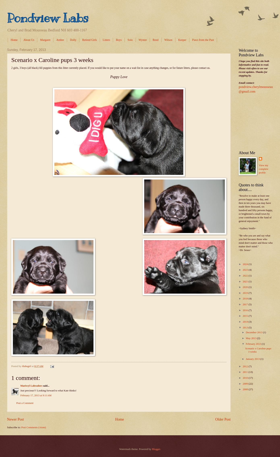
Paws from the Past (203, 39)
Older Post (223, 419)
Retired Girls (89, 39)
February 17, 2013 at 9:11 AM (36, 395)
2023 (246, 269)
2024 (246, 264)
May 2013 (251, 338)
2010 (246, 378)
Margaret (45, 39)
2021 (246, 281)
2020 (246, 287)
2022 (246, 275)
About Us (28, 39)
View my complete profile (263, 169)
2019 (246, 293)
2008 (246, 389)
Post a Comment (24, 403)
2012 (246, 366)
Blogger (156, 449)
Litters (106, 39)
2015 (246, 316)
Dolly (73, 39)
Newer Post (15, 419)
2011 (246, 372)
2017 (246, 304)
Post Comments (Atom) (33, 427)
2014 (246, 321)
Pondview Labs (47, 18)
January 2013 (253, 359)
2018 (246, 298)
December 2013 (254, 332)
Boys (119, 39)
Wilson (168, 39)
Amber (60, 39)
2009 (246, 383)
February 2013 (254, 343)
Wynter (143, 39)
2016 (246, 310)
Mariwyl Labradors (31, 385)
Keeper (182, 39)
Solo (130, 39)
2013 (246, 327)
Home (14, 39)
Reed (156, 39)
